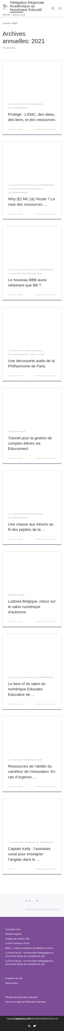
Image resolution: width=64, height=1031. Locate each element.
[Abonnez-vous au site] (29, 1026)
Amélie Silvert (17, 129)
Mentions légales (13, 934)
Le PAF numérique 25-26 (17, 943)
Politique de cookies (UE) (17, 939)
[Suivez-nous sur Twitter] (34, 1026)
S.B (12, 869)
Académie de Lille (13, 978)
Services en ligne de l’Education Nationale (25, 1002)
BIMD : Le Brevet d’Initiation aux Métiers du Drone (29, 948)
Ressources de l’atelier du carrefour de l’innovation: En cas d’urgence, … (31, 771)
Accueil (6, 23)
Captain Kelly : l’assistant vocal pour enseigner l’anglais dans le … (29, 854)
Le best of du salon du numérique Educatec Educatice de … (26, 689)
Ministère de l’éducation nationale (21, 997)
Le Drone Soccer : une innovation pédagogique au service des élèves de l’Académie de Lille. (29, 963)
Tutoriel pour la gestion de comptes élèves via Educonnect (30, 443)
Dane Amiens (11, 983)
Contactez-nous (12, 929)
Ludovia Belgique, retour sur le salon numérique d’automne (32, 606)
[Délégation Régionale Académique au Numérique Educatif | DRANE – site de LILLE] (6, 7)
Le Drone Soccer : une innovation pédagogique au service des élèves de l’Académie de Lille (29, 954)
